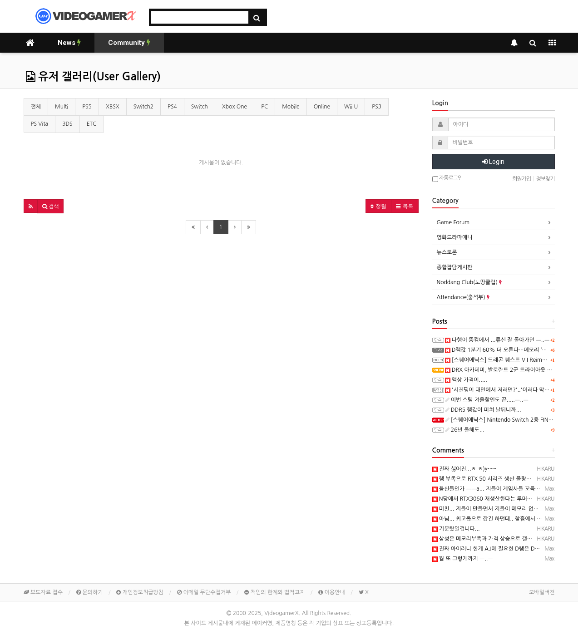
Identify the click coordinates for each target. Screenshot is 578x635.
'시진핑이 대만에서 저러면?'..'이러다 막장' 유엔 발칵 (510, 390)
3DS (67, 124)
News (69, 43)
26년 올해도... (464, 430)
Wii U (351, 106)
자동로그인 (447, 178)
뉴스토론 (447, 252)
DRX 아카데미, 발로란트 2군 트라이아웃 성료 (501, 370)
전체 (36, 106)
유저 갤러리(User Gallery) (93, 76)
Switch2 (143, 106)
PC (264, 106)
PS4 (172, 106)
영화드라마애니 (455, 237)
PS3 (376, 106)
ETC (92, 124)
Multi (61, 106)
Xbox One (234, 106)
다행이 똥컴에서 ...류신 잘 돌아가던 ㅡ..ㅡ (497, 340)
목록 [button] (404, 206)
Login (493, 161)
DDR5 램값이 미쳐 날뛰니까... (483, 410)
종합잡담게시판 (455, 267)
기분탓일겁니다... (456, 529)
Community (129, 43)
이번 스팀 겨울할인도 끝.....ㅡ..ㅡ (487, 400)
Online (322, 106)
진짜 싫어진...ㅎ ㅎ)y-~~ (464, 469)
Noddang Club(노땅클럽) (469, 282)
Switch (199, 106)
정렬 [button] (378, 206)
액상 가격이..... (466, 380)
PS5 (87, 106)
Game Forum (453, 222)
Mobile (291, 106)
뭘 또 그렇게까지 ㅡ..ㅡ (462, 558)
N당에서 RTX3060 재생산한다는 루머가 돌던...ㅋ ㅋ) (497, 499)
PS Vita (40, 124)
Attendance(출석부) (463, 297)
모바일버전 (541, 592)
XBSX (112, 106)
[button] (31, 206)
